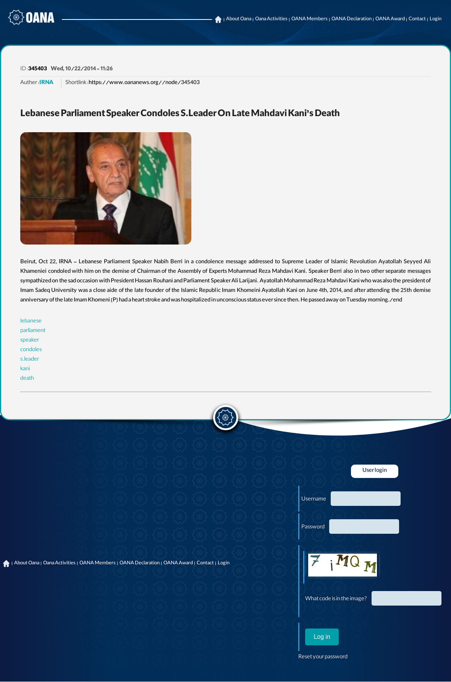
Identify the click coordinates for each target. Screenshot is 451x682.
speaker (29, 340)
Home (218, 19)
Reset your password (323, 657)
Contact (417, 19)
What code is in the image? (336, 599)
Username (313, 499)
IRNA (46, 83)
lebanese (31, 321)
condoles (31, 350)
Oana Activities (271, 19)
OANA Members (309, 19)
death (27, 379)
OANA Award (390, 19)
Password (313, 527)
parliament (32, 331)
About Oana (238, 19)
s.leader (29, 359)
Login (435, 19)
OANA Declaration (351, 19)
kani (25, 369)
